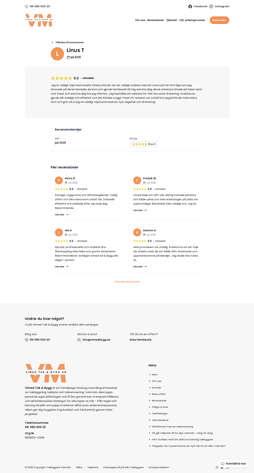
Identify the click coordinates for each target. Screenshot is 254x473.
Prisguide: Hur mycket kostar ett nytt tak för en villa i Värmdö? (189, 446)
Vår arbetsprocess (192, 20)
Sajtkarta (93, 467)
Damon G (149, 230)
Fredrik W (149, 178)
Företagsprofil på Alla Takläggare (123, 467)
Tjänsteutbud (160, 420)
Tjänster (171, 20)
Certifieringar (160, 413)
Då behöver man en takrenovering (172, 426)
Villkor (79, 467)
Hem (154, 374)
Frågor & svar (160, 407)
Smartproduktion (159, 467)
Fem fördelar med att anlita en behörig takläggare (182, 439)
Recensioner (155, 20)
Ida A (68, 230)
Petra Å (70, 178)
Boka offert (219, 20)
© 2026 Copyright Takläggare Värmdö (48, 467)
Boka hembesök (140, 340)
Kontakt (156, 387)
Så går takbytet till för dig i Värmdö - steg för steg (182, 433)
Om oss (140, 20)
